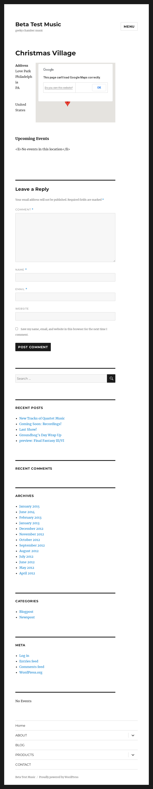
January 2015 (29, 506)
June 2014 (27, 512)
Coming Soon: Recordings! (40, 424)
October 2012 (29, 540)
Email (21, 289)
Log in (24, 656)
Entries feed (28, 661)
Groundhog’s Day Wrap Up (40, 435)
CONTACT (23, 765)
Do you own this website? (59, 87)
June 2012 (27, 562)
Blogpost (26, 612)
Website (22, 308)
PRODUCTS (24, 755)
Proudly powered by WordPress (58, 777)
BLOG (20, 745)
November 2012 (31, 534)
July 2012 (26, 556)
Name (21, 269)
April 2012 (27, 573)
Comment (24, 209)
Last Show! (28, 429)
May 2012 (26, 568)
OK (99, 87)
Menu (129, 26)
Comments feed (31, 667)
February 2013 (30, 517)
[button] (67, 103)
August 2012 (29, 551)
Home (20, 725)
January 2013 (29, 523)
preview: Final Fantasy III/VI (41, 441)
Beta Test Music (38, 24)
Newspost (27, 617)
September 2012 (32, 545)
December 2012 (31, 529)
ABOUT (21, 735)
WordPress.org (30, 672)
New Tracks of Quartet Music (42, 418)
